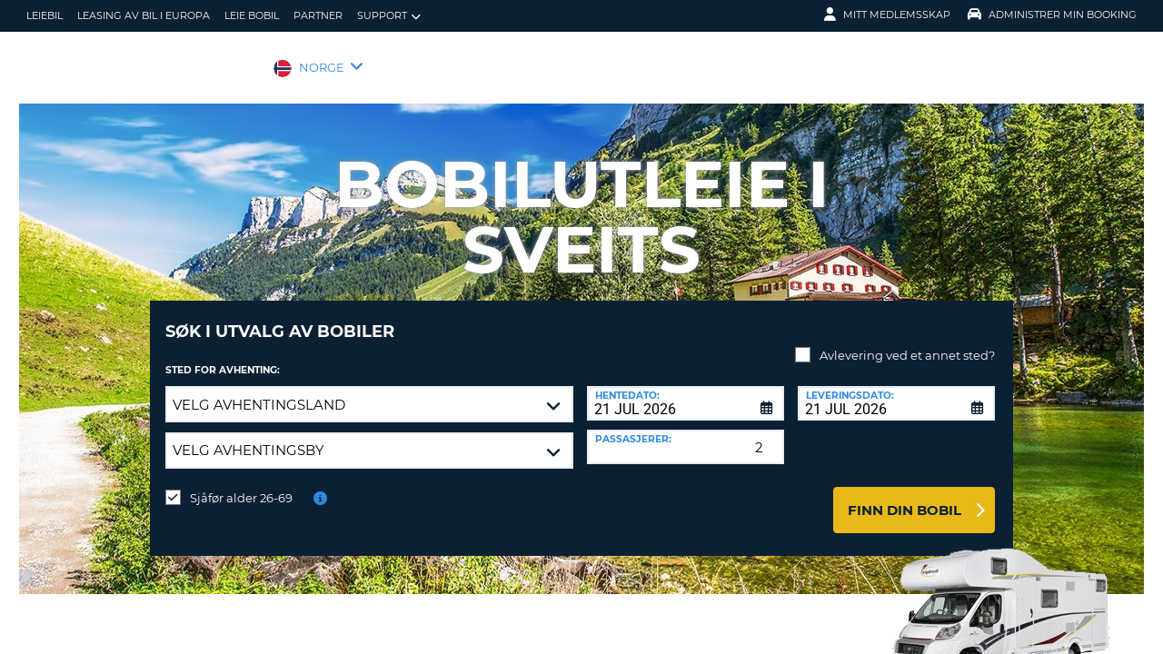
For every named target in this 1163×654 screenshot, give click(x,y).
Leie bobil (251, 15)
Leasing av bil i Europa (143, 15)
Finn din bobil (904, 496)
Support (389, 15)
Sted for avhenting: (222, 356)
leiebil (44, 15)
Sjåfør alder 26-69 (241, 484)
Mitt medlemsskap (887, 14)
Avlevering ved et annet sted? (907, 341)
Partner (318, 15)
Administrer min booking (1052, 14)
